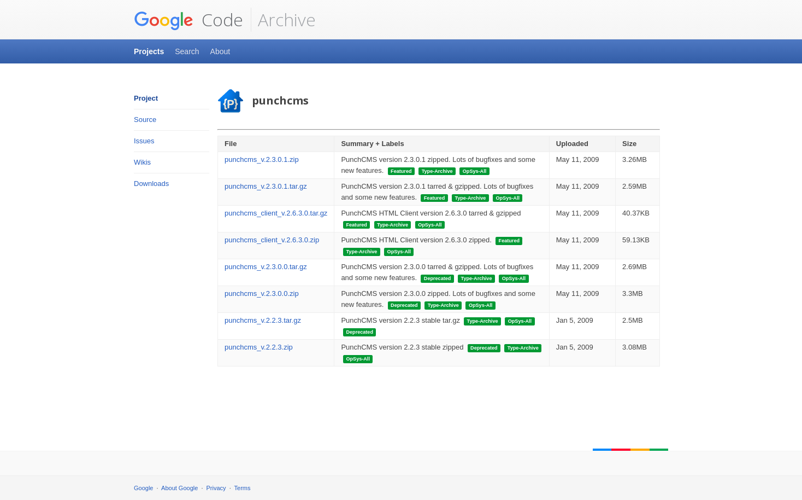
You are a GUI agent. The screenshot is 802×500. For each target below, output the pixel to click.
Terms (242, 488)
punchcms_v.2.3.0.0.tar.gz (266, 267)
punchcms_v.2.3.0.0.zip (262, 293)
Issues (144, 141)
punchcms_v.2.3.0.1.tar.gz (266, 186)
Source (145, 119)
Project (146, 98)
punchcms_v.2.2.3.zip (259, 347)
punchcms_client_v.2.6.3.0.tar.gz (276, 213)
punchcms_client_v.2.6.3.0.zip (272, 240)
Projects (149, 51)
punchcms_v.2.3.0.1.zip (262, 159)
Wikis (142, 162)
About (220, 51)
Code (188, 20)
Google (143, 488)
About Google (179, 488)
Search (187, 51)
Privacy (216, 488)
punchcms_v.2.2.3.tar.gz (263, 320)
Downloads (151, 183)
